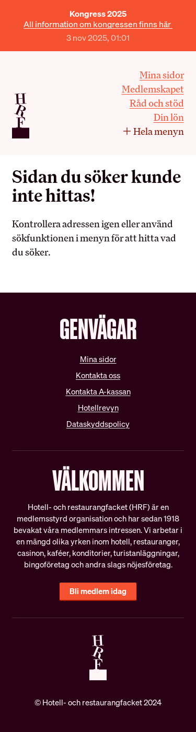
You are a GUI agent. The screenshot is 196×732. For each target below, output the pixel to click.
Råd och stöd (157, 103)
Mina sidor (162, 74)
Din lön (169, 117)
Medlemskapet (153, 89)
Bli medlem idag (98, 591)
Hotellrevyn (98, 408)
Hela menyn (153, 131)
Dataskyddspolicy (98, 424)
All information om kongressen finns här (98, 24)
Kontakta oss (98, 375)
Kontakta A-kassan (98, 392)
